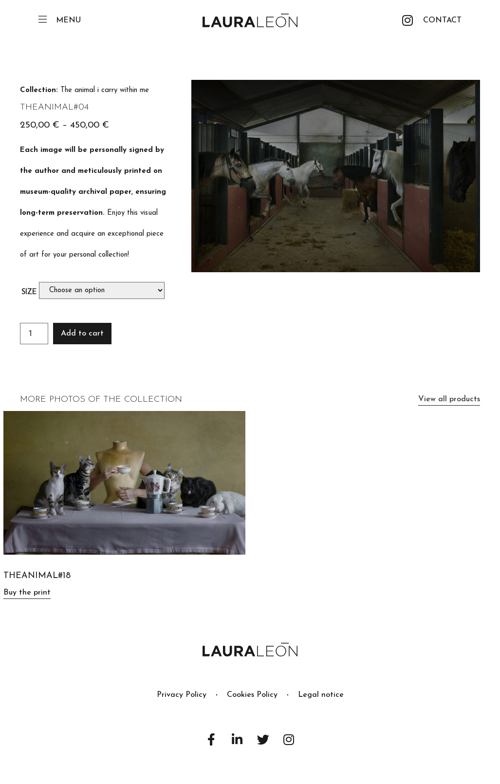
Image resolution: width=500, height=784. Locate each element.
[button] (442, 20)
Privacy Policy (181, 695)
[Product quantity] (34, 333)
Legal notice (321, 695)
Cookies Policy (252, 695)
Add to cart (82, 333)
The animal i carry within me (104, 90)
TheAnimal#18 (37, 575)
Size (29, 292)
